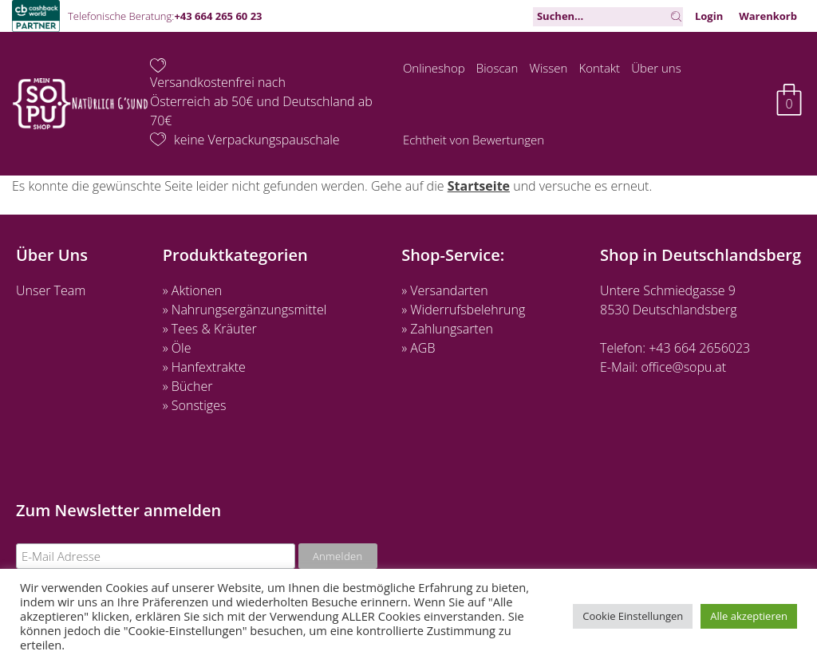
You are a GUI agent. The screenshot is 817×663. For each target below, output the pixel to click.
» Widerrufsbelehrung (463, 309)
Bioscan (497, 68)
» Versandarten (444, 290)
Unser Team (50, 290)
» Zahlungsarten (447, 328)
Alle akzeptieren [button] (748, 616)
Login (709, 16)
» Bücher (188, 386)
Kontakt (600, 68)
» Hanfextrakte (204, 367)
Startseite (479, 186)
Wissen (549, 68)
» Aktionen (192, 290)
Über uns (656, 68)
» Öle (177, 348)
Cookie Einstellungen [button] (632, 616)
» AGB (418, 348)
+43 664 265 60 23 (218, 16)
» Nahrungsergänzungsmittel (245, 309)
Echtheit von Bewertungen (473, 140)
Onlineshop (434, 68)
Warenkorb (768, 16)
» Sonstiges (195, 405)
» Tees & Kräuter (210, 328)
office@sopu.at (683, 367)
